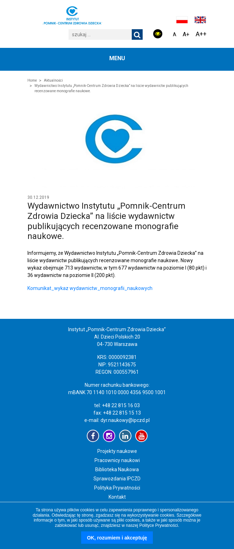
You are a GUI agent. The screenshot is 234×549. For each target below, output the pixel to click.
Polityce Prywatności (158, 525)
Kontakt (117, 497)
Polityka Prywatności (117, 488)
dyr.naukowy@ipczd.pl (125, 420)
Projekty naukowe (117, 451)
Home (32, 80)
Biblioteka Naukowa (117, 469)
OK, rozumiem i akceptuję (117, 538)
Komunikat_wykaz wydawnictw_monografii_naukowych (89, 288)
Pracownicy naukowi (117, 460)
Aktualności (53, 80)
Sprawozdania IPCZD (117, 478)
